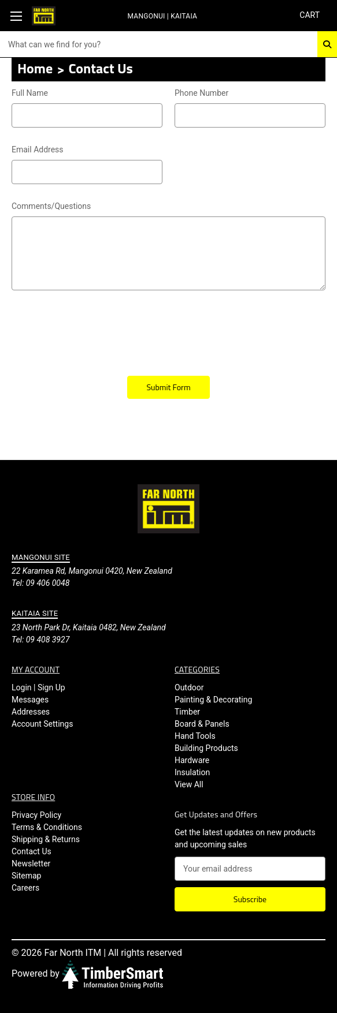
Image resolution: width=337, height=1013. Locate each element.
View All (189, 784)
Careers (25, 887)
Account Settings (42, 723)
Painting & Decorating (213, 699)
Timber (187, 711)
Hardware (192, 760)
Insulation (192, 772)
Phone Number (201, 93)
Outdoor (189, 687)
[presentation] (99, 329)
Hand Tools (195, 736)
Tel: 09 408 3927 (40, 639)
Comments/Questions (168, 206)
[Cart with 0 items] (309, 15)
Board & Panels (202, 723)
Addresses (31, 711)
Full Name (30, 93)
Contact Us (31, 851)
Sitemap (26, 875)
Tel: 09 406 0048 (40, 583)
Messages (30, 699)
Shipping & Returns (46, 839)
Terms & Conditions (47, 827)
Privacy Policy (36, 815)
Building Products (206, 748)
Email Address (87, 150)
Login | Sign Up (38, 687)
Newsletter (31, 863)
